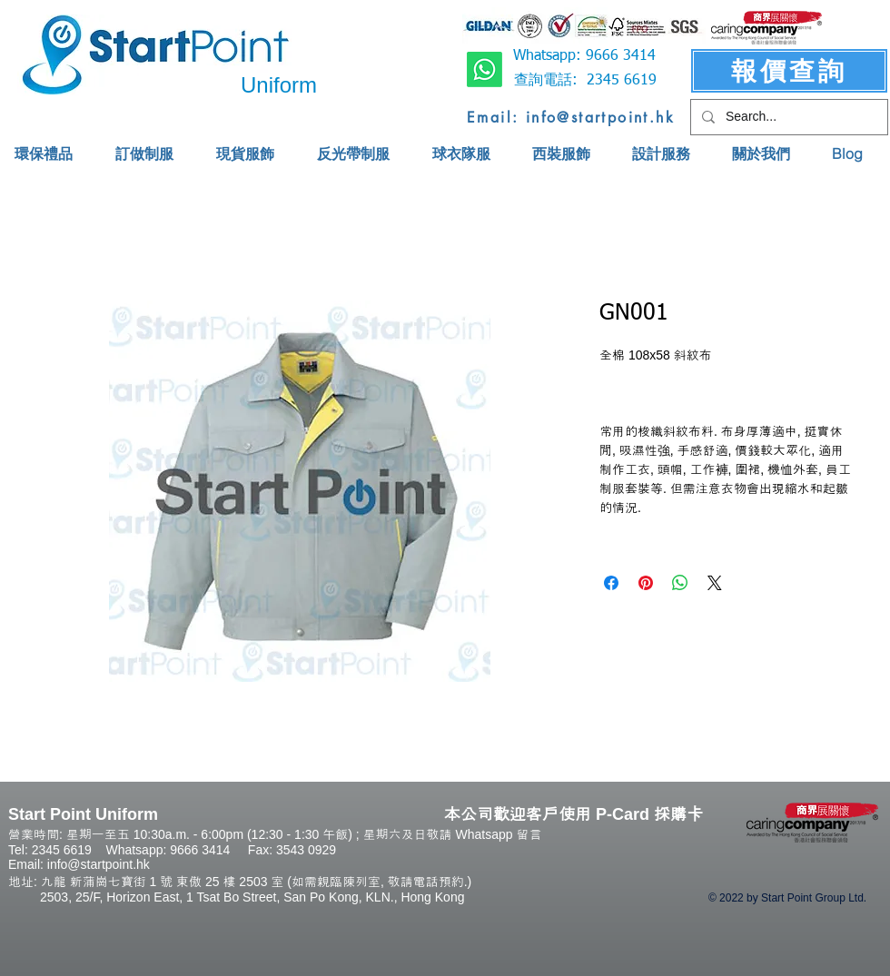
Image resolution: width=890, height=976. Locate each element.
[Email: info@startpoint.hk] (571, 117)
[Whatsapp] (484, 69)
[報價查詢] (789, 71)
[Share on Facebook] (611, 583)
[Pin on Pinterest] (646, 583)
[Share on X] (715, 583)
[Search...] (787, 117)
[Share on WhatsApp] (680, 583)
